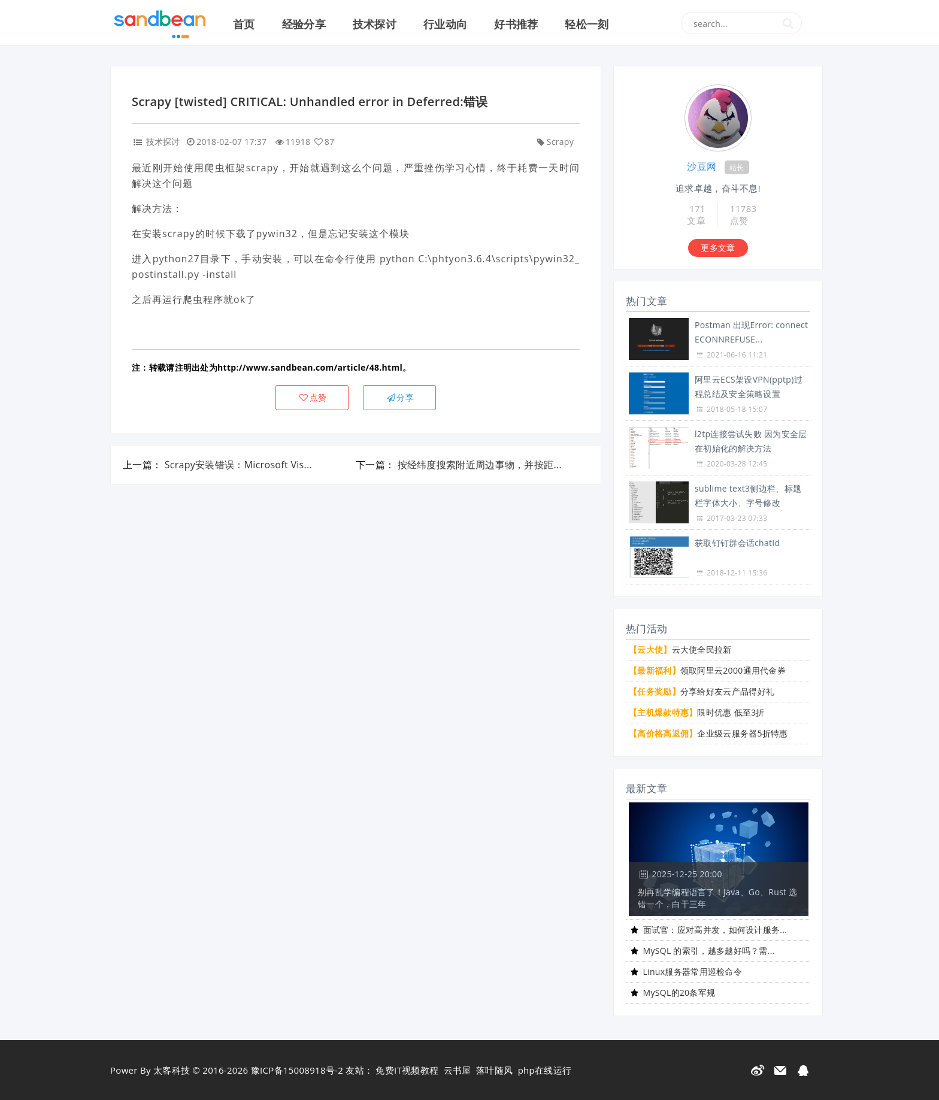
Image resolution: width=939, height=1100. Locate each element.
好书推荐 (516, 24)
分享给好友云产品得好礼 (701, 691)
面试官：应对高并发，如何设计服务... (715, 929)
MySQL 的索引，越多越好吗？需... (709, 950)
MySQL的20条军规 (679, 992)
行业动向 (445, 24)
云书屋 (457, 1070)
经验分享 (304, 24)
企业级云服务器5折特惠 (708, 733)
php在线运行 (545, 1070)
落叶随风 (494, 1070)
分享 (399, 397)
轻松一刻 (586, 24)
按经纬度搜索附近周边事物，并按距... (480, 464)
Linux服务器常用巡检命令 (693, 971)
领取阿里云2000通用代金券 (707, 670)
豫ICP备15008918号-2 (297, 1070)
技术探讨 (374, 24)
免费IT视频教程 (406, 1070)
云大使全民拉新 (680, 649)
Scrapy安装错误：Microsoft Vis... (238, 464)
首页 (244, 24)
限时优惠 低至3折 (697, 712)
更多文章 (718, 247)
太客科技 (171, 1070)
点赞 (312, 397)
